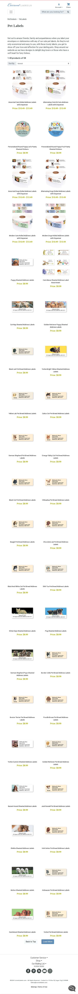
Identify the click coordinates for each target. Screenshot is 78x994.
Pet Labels (23, 19)
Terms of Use (42, 987)
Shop (38, 961)
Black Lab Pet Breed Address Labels (22, 369)
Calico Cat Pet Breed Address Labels (55, 413)
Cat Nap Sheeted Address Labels (22, 325)
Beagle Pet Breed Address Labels (22, 542)
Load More (47, 941)
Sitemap (34, 987)
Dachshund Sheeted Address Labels (22, 932)
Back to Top (31, 941)
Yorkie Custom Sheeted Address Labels (22, 762)
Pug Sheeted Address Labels (55, 631)
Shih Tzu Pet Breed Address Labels (56, 586)
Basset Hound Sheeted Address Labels (22, 806)
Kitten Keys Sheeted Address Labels (22, 631)
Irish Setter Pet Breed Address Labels (55, 848)
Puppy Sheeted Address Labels (22, 280)
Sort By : (12, 63)
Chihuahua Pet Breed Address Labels (55, 500)
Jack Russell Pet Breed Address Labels (55, 806)
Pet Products (12, 19)
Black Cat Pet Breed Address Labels (22, 500)
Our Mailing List (38, 964)
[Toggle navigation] (11, 11)
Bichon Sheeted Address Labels (22, 890)
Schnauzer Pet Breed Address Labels (55, 890)
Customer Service (38, 958)
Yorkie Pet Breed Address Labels (56, 932)
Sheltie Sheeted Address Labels (22, 848)
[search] (53, 12)
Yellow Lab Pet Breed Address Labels (22, 413)
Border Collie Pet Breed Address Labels (55, 673)
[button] (58, 5)
